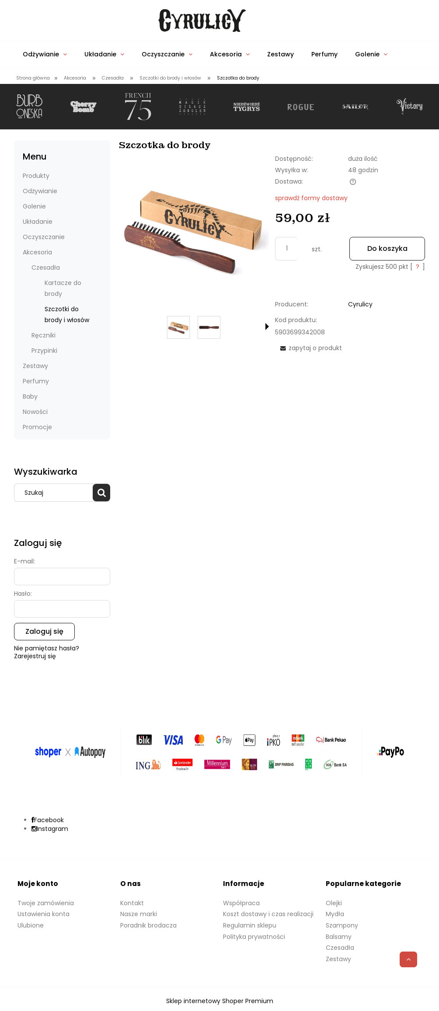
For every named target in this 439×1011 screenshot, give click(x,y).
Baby (30, 396)
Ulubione (30, 925)
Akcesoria (37, 252)
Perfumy (36, 381)
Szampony (342, 925)
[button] (267, 326)
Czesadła (45, 267)
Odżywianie (40, 191)
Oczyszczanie (44, 237)
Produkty (36, 175)
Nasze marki (138, 914)
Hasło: (23, 593)
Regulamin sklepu (249, 925)
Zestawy (35, 365)
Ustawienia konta (43, 914)
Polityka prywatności (254, 936)
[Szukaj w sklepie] (55, 492)
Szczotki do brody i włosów (67, 314)
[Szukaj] (101, 492)
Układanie (37, 221)
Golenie (34, 206)
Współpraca (241, 903)
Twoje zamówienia (45, 903)
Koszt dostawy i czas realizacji (268, 914)
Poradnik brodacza (148, 925)
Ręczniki (43, 335)
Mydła (335, 914)
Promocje (37, 427)
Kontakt (132, 903)
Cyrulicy (360, 304)
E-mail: (24, 561)
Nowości (35, 411)
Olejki (334, 903)
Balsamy (339, 936)
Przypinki (44, 350)
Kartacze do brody (63, 288)
